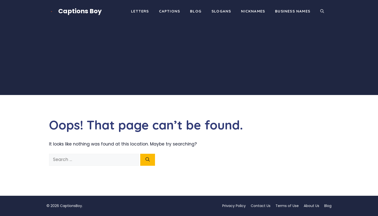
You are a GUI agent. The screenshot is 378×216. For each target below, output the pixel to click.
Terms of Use (287, 205)
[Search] (147, 160)
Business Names (292, 11)
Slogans (221, 11)
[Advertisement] (189, 60)
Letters (140, 11)
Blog (196, 11)
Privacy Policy (234, 205)
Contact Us (260, 205)
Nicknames (253, 11)
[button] (322, 11)
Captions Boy (80, 11)
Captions (169, 11)
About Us (311, 205)
